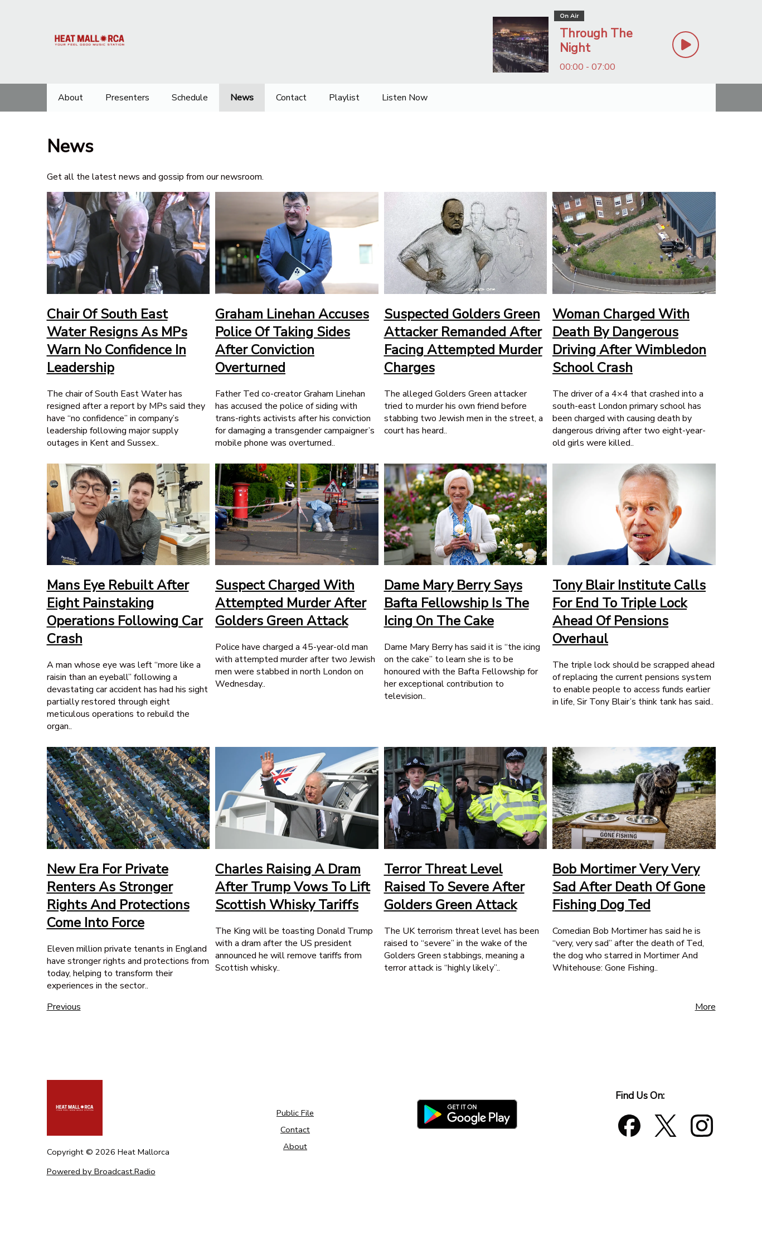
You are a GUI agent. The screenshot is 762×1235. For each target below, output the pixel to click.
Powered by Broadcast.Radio (101, 1171)
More (705, 1007)
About (295, 1146)
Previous (64, 1007)
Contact (295, 1129)
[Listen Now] (405, 98)
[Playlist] (344, 98)
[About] (70, 98)
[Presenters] (127, 98)
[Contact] (291, 98)
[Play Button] (685, 44)
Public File (295, 1112)
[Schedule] (190, 98)
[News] (242, 98)
